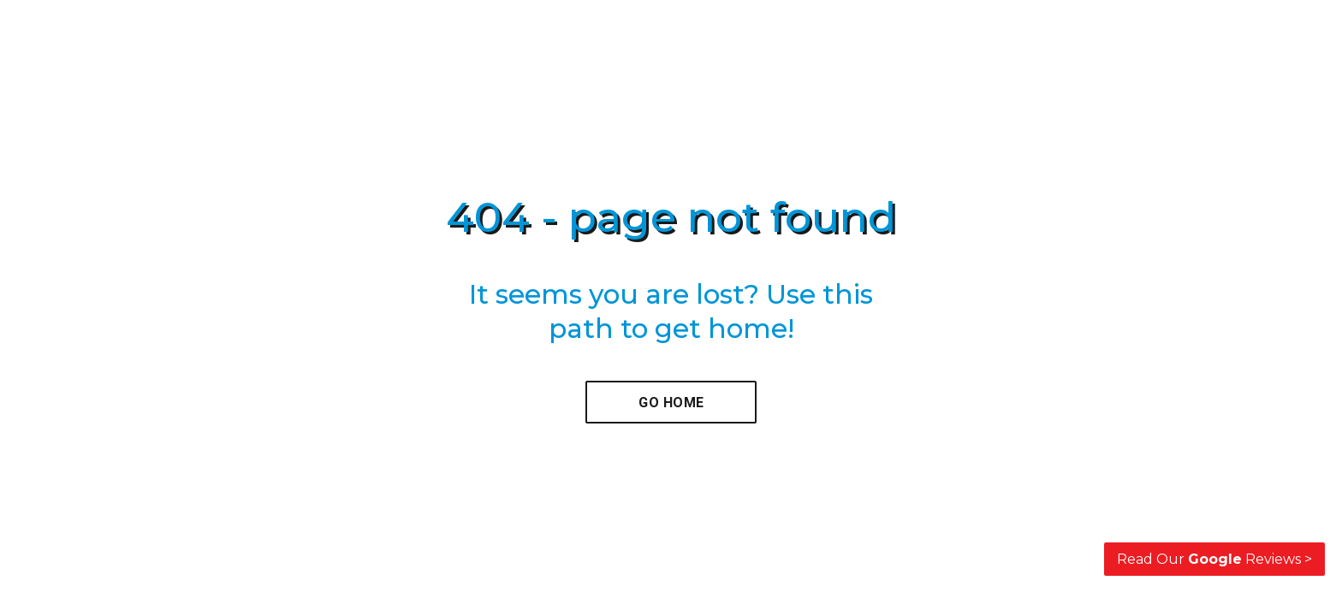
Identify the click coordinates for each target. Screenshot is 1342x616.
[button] (671, 402)
